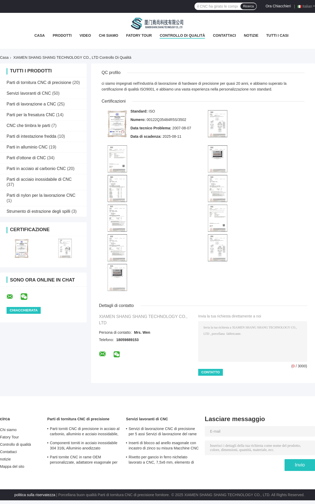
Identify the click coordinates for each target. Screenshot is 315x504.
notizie (251, 35)
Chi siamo (108, 35)
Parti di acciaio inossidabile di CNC (39, 179)
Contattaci (224, 35)
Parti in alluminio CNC (27, 147)
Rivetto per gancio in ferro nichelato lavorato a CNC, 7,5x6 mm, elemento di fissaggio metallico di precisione (161, 460)
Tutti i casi (277, 35)
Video (85, 35)
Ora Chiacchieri (278, 6)
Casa (39, 35)
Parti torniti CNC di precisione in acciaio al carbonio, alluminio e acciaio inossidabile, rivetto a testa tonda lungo (84, 432)
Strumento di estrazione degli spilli (38, 211)
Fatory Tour (139, 35)
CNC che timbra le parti (28, 125)
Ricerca (248, 6)
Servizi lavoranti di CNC (29, 93)
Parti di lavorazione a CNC (31, 104)
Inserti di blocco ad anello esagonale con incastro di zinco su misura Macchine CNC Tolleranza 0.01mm (164, 446)
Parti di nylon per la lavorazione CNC (41, 195)
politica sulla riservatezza (34, 495)
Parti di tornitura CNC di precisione (39, 82)
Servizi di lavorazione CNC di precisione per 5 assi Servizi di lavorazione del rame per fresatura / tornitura (163, 432)
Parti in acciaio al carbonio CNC (36, 168)
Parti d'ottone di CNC (26, 158)
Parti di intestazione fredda (31, 136)
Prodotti (62, 35)
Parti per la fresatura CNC (31, 115)
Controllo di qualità (182, 35)
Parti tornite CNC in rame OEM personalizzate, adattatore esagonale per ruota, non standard (84, 460)
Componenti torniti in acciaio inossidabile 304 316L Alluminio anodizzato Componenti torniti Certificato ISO (83, 446)
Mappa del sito (12, 466)
